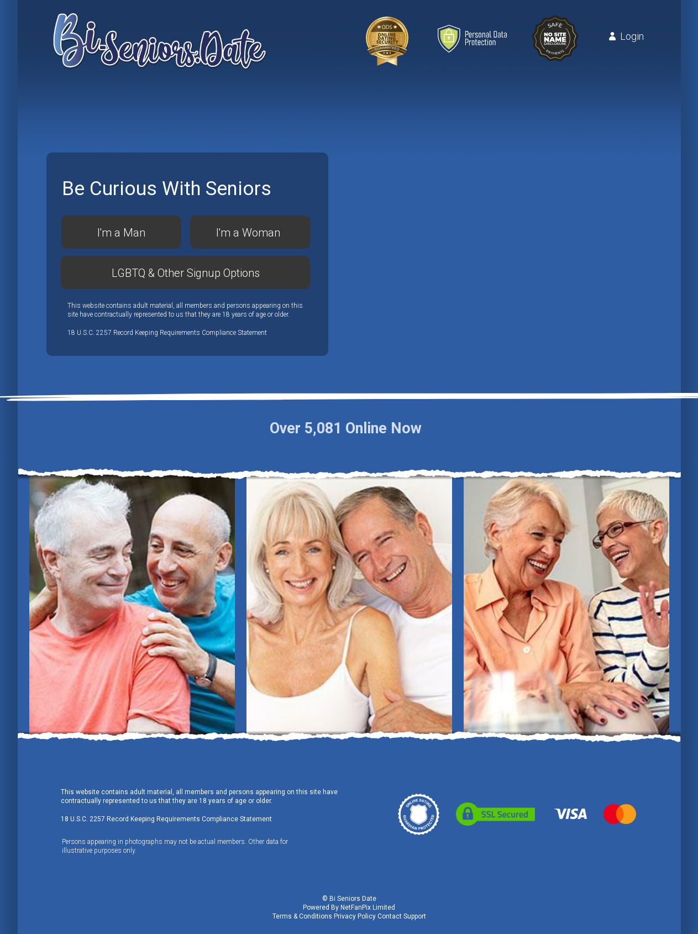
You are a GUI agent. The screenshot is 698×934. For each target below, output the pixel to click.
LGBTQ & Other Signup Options (186, 273)
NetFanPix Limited (367, 907)
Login (632, 36)
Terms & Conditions (302, 916)
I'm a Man (121, 232)
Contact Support (401, 916)
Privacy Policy (355, 916)
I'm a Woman (248, 232)
